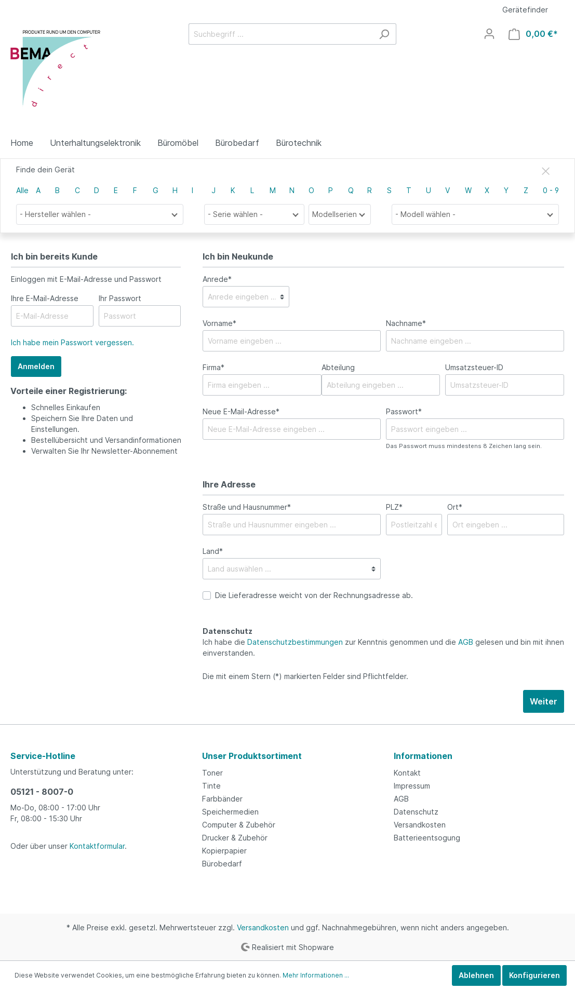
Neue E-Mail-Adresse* (241, 411)
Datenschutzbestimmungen (295, 642)
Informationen (423, 756)
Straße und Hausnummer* (247, 507)
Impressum (412, 785)
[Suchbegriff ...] (280, 34)
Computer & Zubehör (238, 824)
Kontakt (407, 772)
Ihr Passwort (120, 298)
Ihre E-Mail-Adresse (44, 298)
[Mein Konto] (489, 33)
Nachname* (406, 323)
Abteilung (338, 367)
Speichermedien (230, 811)
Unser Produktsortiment (252, 756)
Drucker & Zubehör (235, 837)
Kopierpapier (224, 850)
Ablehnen (476, 975)
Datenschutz (416, 811)
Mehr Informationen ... (316, 975)
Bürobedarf (222, 863)
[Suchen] (384, 34)
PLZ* (394, 507)
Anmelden (36, 366)
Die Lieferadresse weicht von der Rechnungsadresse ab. (314, 595)
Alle (22, 190)
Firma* (213, 367)
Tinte (211, 785)
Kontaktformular (97, 846)
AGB (465, 642)
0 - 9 (551, 190)
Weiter (543, 701)
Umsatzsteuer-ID (474, 367)
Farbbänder (222, 798)
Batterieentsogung (427, 837)
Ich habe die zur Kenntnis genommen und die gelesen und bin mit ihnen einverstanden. (383, 647)
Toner (212, 772)
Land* (213, 551)
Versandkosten (420, 824)
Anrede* (217, 279)
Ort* (454, 507)
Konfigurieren (534, 975)
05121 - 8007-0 (41, 791)
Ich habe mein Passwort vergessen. (72, 342)
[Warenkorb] (533, 34)
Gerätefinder (525, 9)
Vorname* (219, 323)
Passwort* (404, 411)
